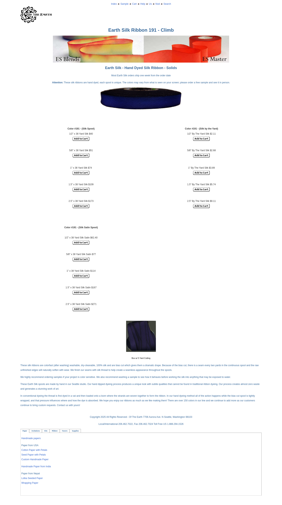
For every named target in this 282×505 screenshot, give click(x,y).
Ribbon (55, 431)
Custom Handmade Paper (35, 459)
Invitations (36, 431)
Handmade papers (31, 438)
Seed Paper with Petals (33, 454)
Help (142, 4)
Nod (157, 4)
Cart (134, 4)
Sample (124, 4)
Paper (25, 431)
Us (150, 4)
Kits (45, 431)
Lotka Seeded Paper (32, 478)
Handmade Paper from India (36, 466)
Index (114, 4)
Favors (64, 431)
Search (167, 4)
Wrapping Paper (29, 483)
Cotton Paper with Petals (34, 450)
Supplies (75, 431)
